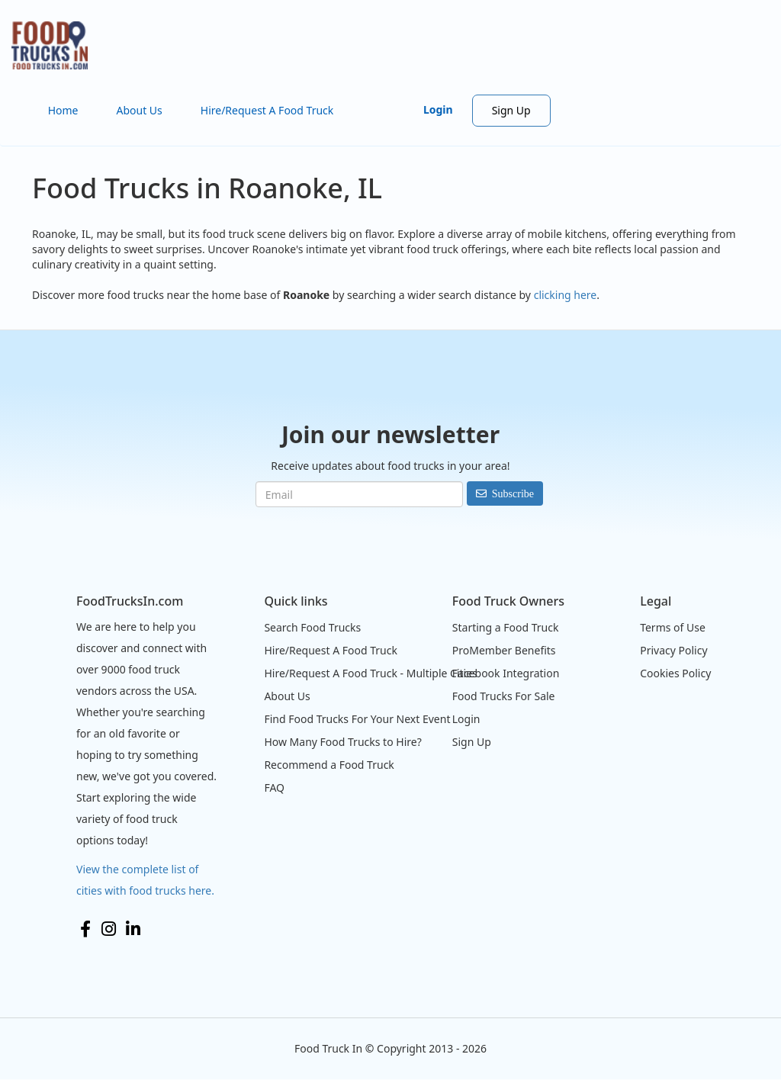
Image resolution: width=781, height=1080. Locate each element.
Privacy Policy (673, 650)
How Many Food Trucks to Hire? (342, 741)
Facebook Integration (506, 673)
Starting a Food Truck (505, 627)
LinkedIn (133, 929)
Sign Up (511, 110)
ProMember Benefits (504, 650)
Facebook (85, 929)
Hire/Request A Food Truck (267, 110)
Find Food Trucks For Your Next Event (357, 719)
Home (63, 110)
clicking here (565, 295)
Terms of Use (672, 627)
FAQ (274, 787)
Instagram (108, 929)
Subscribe (513, 493)
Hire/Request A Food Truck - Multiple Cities (370, 673)
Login (438, 109)
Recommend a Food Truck (329, 764)
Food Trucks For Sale (503, 696)
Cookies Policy (675, 673)
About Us (139, 110)
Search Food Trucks (312, 627)
